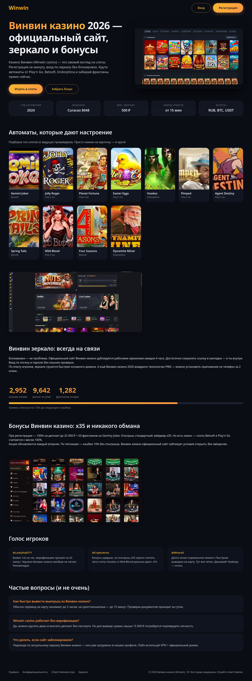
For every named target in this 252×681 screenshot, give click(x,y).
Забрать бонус (62, 89)
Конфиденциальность (35, 672)
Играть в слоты (26, 89)
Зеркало (83, 672)
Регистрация (228, 8)
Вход (201, 8)
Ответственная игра (63, 672)
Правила (14, 672)
